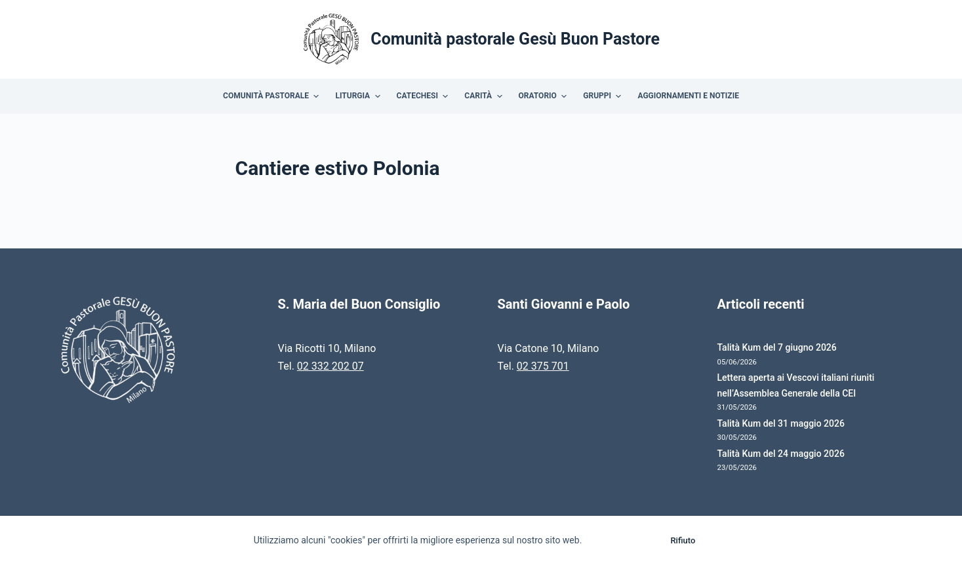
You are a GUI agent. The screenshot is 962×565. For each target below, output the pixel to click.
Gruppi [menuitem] (603, 96)
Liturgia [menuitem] (359, 96)
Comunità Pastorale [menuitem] (272, 96)
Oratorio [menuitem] (545, 96)
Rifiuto (682, 540)
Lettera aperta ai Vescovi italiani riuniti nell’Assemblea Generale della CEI (796, 385)
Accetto (622, 540)
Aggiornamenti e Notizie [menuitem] (687, 95)
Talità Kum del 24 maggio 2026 (781, 453)
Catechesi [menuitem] (424, 96)
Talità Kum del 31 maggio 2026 (781, 423)
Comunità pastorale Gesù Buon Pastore (515, 39)
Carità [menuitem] (484, 96)
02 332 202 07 (330, 366)
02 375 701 (543, 366)
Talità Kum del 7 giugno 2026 (777, 347)
